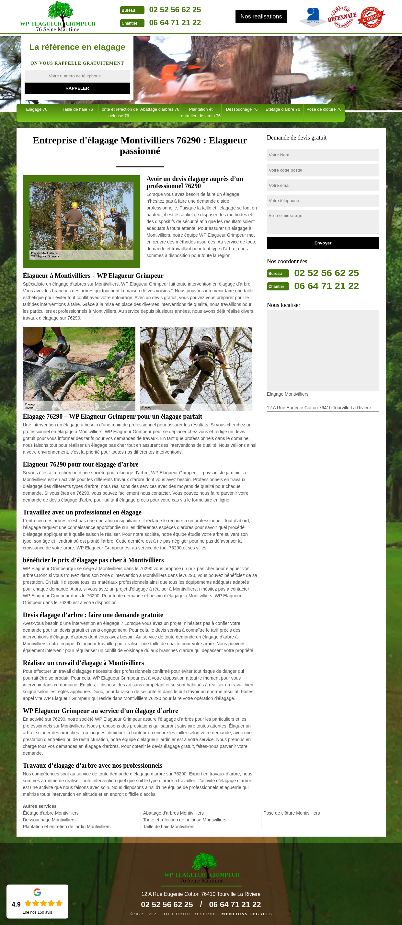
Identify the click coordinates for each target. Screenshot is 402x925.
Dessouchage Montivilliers (49, 819)
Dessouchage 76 (242, 109)
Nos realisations (261, 16)
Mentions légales (246, 914)
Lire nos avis (37, 912)
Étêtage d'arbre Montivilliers (51, 813)
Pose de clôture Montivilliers (291, 813)
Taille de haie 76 (78, 109)
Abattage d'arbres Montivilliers (173, 813)
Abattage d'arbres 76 (159, 109)
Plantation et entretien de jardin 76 (201, 112)
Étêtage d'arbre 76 (283, 109)
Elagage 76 (36, 109)
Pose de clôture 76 (323, 109)
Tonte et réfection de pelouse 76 (119, 112)
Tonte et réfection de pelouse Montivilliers (184, 819)
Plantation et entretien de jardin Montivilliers (67, 826)
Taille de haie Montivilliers (169, 826)
